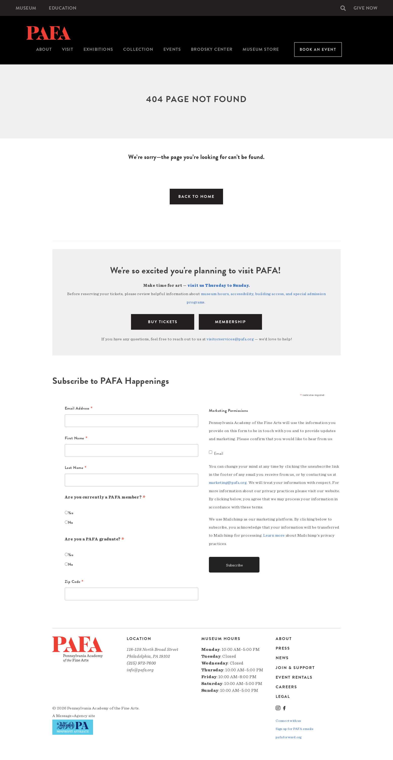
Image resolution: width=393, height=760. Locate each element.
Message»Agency (72, 715)
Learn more (274, 534)
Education (63, 8)
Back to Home (196, 197)
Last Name (76, 467)
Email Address (79, 408)
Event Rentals (294, 676)
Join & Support (295, 667)
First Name (76, 437)
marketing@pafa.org (228, 482)
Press (283, 648)
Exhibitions (98, 49)
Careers (286, 686)
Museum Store (261, 49)
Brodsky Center (211, 49)
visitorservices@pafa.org (230, 338)
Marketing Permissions (228, 410)
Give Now (365, 8)
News (282, 657)
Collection (138, 49)
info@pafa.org (140, 669)
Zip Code (74, 581)
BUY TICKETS (163, 321)
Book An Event (318, 49)
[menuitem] (26, 8)
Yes (71, 512)
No (70, 521)
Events (172, 49)
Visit (67, 49)
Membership (230, 321)
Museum (26, 8)
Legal (283, 695)
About (44, 49)
